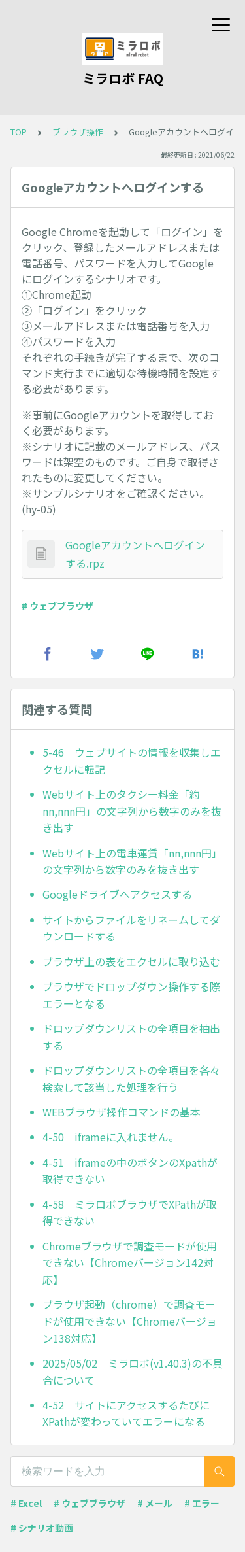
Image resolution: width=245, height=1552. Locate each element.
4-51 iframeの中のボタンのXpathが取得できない (130, 1170)
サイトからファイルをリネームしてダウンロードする (131, 928)
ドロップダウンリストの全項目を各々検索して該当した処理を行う (131, 1078)
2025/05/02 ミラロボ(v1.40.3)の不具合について (132, 1371)
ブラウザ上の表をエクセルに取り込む (131, 961)
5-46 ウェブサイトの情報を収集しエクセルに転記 (131, 760)
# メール (154, 1502)
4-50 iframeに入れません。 (110, 1137)
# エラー (202, 1502)
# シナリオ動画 (41, 1527)
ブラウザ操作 (77, 132)
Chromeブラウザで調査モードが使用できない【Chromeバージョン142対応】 (129, 1262)
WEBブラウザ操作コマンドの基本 (121, 1112)
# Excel (26, 1502)
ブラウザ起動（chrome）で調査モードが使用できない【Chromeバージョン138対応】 (129, 1320)
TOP (18, 132)
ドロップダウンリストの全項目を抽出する (131, 1036)
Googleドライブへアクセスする (117, 894)
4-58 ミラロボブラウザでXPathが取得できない (129, 1212)
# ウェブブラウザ (57, 605)
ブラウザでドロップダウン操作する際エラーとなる (131, 994)
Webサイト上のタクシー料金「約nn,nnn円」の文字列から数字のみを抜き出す (131, 810)
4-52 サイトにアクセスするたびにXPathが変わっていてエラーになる (126, 1413)
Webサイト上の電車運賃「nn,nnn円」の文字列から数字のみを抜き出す (132, 861)
